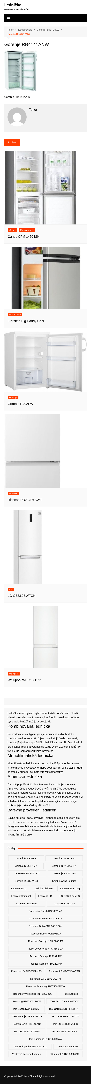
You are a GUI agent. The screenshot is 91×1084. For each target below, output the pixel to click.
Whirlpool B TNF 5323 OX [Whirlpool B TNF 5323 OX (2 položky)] (65, 1054)
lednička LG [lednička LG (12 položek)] (45, 896)
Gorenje (13, 397)
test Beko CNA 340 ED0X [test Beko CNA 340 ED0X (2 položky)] (64, 1001)
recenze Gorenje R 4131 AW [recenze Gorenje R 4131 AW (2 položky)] (45, 956)
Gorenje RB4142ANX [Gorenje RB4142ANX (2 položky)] (26, 881)
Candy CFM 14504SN (24, 236)
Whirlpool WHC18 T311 (25, 680)
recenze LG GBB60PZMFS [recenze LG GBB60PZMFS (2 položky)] (26, 971)
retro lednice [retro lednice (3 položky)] (70, 993)
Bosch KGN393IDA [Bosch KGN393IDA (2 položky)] (64, 858)
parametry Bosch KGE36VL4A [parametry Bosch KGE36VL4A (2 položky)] (45, 911)
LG (10, 589)
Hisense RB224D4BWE (25, 500)
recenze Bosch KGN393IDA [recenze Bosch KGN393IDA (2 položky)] (45, 933)
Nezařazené (15, 314)
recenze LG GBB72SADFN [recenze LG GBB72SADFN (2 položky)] (45, 978)
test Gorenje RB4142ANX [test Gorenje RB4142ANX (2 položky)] (27, 1023)
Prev (12, 142)
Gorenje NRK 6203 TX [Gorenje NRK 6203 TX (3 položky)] (64, 865)
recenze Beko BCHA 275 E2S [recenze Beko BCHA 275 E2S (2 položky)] (45, 918)
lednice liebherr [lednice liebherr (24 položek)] (44, 888)
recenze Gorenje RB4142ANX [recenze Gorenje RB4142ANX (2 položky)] (45, 963)
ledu (69, 792)
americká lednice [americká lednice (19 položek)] (26, 858)
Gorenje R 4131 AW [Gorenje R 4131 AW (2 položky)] (65, 873)
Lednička (13, 4)
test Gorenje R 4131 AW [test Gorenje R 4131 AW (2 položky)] (65, 1016)
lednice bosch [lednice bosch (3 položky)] (19, 888)
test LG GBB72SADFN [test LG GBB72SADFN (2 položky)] (64, 1031)
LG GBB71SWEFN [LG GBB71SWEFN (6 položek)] (26, 903)
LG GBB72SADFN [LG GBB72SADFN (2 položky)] (65, 903)
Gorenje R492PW (20, 404)
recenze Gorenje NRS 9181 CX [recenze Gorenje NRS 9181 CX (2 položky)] (45, 948)
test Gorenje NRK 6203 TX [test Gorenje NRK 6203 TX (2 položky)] (63, 1008)
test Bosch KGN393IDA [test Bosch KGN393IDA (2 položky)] (26, 1008)
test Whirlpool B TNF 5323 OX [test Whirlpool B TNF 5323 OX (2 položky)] (30, 1046)
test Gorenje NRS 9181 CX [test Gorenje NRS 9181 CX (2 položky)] (27, 1016)
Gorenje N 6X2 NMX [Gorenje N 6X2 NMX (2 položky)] (26, 865)
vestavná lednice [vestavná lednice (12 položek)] (68, 1046)
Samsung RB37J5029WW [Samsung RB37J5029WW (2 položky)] (26, 1001)
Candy (12, 230)
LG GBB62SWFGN (22, 595)
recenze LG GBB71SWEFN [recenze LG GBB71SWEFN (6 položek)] (64, 971)
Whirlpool (13, 674)
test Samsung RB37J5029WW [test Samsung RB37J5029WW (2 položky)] (45, 1039)
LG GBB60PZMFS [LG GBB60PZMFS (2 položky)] (70, 896)
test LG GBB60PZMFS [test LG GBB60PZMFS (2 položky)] (65, 1023)
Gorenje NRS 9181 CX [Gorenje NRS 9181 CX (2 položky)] (27, 873)
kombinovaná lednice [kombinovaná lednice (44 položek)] (64, 881)
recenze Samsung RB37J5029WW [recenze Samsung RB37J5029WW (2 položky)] (45, 986)
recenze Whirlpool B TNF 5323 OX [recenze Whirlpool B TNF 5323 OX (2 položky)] (32, 993)
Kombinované (26, 230)
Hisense (13, 493)
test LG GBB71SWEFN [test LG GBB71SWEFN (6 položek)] (26, 1031)
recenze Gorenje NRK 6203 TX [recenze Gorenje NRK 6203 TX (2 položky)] (45, 941)
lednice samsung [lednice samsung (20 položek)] (70, 888)
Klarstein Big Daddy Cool (26, 321)
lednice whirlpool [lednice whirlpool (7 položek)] (21, 896)
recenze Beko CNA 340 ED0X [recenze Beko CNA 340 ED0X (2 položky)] (45, 926)
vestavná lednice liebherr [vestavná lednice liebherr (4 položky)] (26, 1054)
